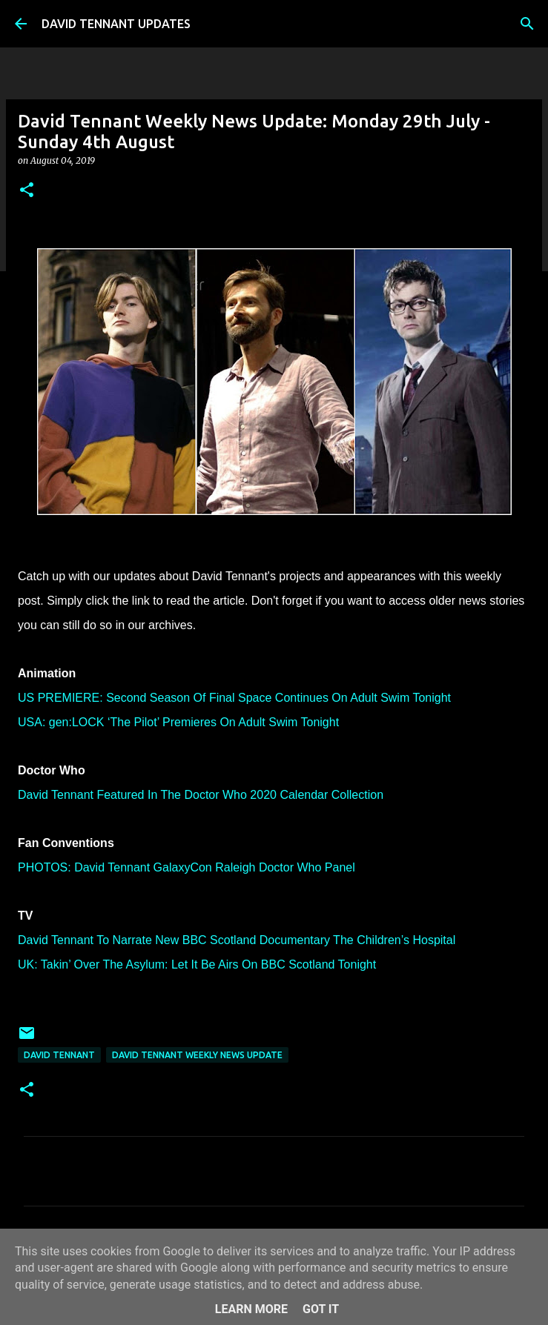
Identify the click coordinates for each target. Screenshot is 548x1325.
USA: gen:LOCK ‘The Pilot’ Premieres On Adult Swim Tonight (178, 722)
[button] (27, 191)
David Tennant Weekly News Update (197, 1055)
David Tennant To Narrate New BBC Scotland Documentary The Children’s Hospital (236, 940)
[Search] (527, 23)
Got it (321, 1309)
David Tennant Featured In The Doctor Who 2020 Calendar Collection (200, 794)
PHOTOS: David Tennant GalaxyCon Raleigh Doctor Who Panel (186, 867)
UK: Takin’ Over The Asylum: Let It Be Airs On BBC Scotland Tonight (197, 964)
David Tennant (59, 1055)
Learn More (251, 1309)
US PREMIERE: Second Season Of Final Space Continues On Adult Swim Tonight (234, 697)
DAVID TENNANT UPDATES (116, 23)
